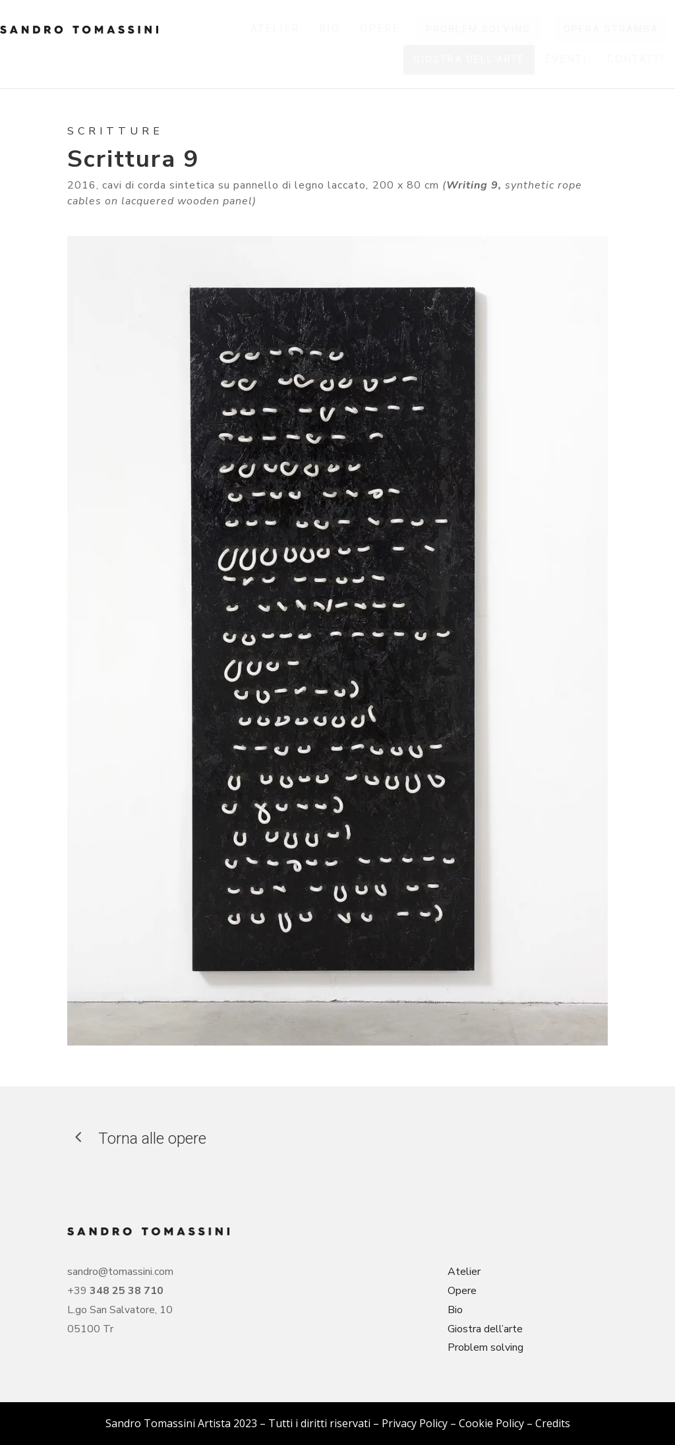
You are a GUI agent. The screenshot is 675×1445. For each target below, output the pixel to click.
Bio (455, 1310)
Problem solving (485, 1347)
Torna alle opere (152, 1138)
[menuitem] (275, 29)
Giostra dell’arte (485, 1329)
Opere (462, 1290)
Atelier (464, 1271)
